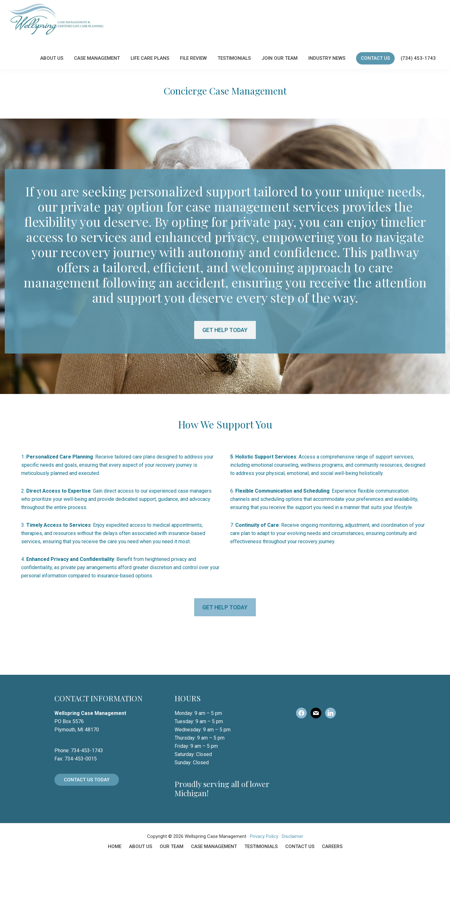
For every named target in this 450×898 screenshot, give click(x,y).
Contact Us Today (86, 818)
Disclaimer (292, 874)
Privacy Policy (264, 874)
